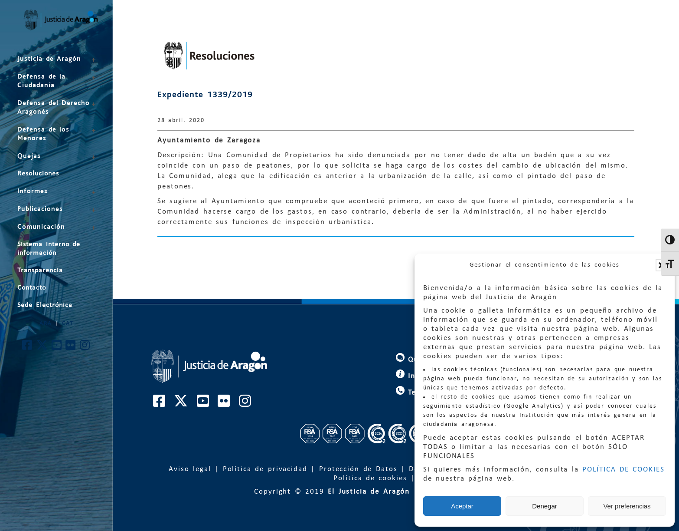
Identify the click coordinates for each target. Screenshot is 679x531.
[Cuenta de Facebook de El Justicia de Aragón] (27, 347)
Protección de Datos (358, 469)
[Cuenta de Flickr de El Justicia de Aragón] (70, 347)
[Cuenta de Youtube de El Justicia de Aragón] (57, 347)
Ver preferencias (626, 506)
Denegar (544, 506)
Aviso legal (190, 469)
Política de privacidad (265, 469)
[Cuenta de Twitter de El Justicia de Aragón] (42, 347)
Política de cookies (370, 478)
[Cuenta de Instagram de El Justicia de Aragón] (85, 347)
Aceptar (462, 506)
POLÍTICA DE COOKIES (623, 469)
